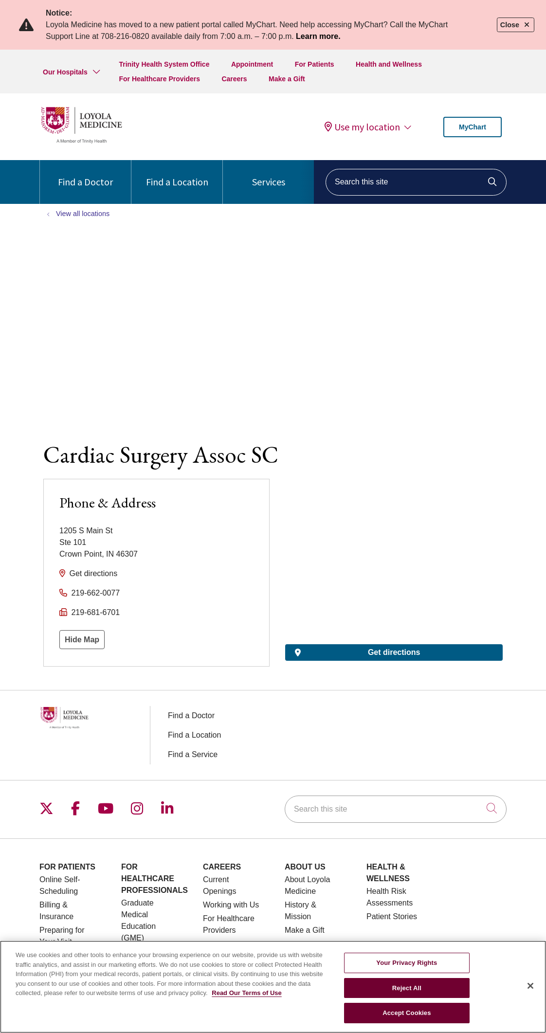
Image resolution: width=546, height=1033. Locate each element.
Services (268, 174)
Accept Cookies (406, 1012)
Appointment (252, 64)
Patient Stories (391, 916)
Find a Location (177, 174)
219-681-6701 (95, 612)
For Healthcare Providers (159, 79)
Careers (234, 79)
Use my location (362, 127)
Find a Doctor (85, 174)
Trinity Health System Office (164, 64)
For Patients (314, 64)
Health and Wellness (389, 64)
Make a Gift (287, 79)
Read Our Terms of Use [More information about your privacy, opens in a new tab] (247, 993)
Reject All (406, 988)
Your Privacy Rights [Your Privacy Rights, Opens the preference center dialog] (406, 962)
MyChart (472, 127)
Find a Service (193, 754)
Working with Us (231, 905)
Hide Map (82, 639)
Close (515, 25)
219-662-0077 (95, 593)
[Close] (530, 986)
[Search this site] (416, 182)
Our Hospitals (65, 72)
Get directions (93, 573)
